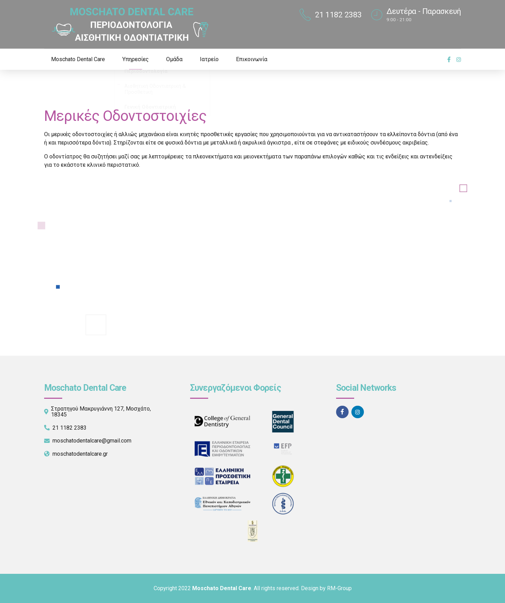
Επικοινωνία (251, 59)
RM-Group (339, 588)
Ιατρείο (209, 59)
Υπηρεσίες (135, 59)
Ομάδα (174, 59)
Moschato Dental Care (78, 59)
